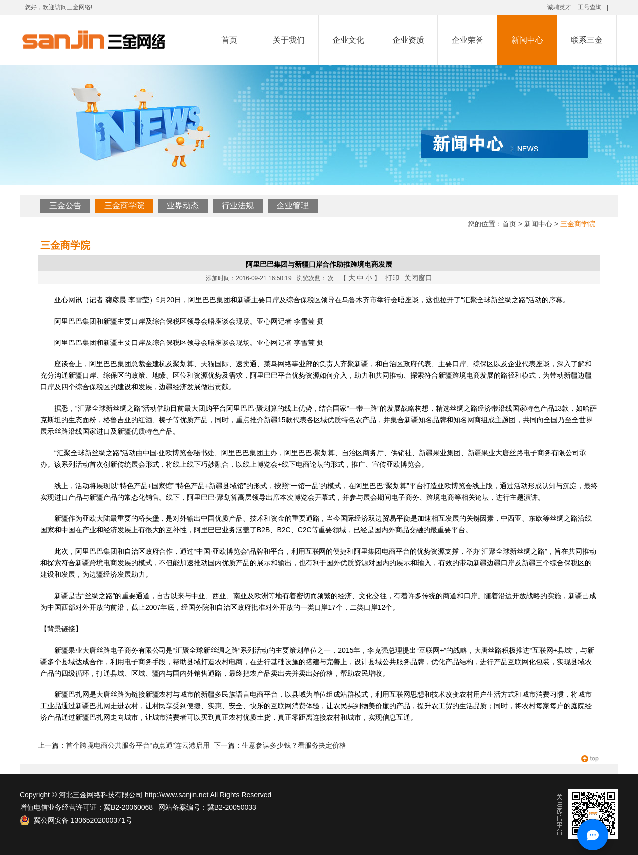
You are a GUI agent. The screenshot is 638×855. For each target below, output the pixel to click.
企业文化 (348, 40)
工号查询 (590, 7)
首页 (229, 40)
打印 (392, 278)
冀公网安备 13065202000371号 (76, 820)
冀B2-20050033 (231, 807)
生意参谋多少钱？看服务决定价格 (294, 745)
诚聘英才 (559, 7)
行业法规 (238, 205)
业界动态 (183, 205)
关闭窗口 (418, 278)
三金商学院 (124, 205)
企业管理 (293, 205)
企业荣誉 (467, 40)
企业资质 (408, 40)
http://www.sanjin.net (176, 795)
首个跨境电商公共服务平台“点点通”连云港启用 (138, 745)
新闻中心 (527, 40)
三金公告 (65, 205)
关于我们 (289, 40)
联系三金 (587, 40)
